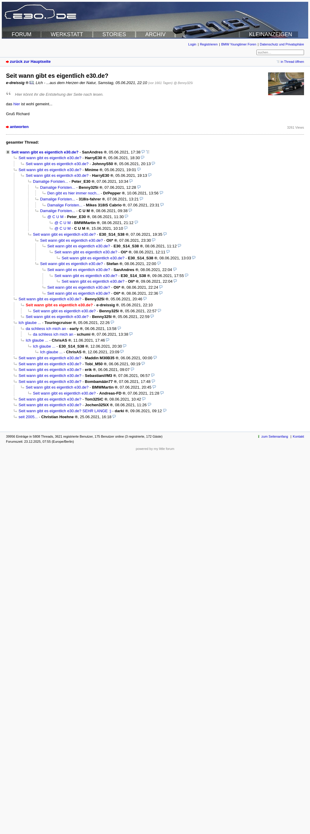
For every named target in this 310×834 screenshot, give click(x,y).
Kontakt (298, 436)
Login (192, 44)
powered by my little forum (155, 449)
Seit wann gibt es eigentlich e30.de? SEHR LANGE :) (65, 411)
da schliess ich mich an (46, 328)
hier (16, 104)
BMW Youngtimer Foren (238, 44)
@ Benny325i (183, 83)
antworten (19, 126)
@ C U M (55, 216)
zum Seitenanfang (275, 436)
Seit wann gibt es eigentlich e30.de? (44, 152)
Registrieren (209, 44)
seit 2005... (28, 417)
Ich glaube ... (30, 322)
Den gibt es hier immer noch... (73, 193)
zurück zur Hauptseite (30, 61)
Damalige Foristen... (50, 181)
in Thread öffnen (292, 61)
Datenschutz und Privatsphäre (282, 44)
